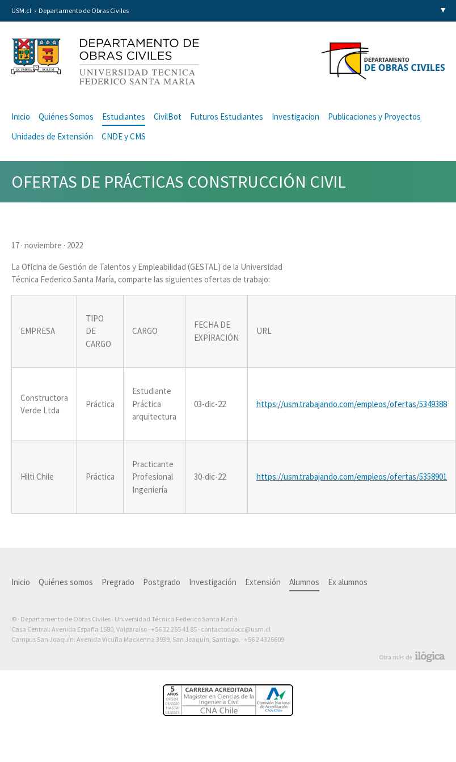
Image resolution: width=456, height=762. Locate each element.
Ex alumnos (348, 582)
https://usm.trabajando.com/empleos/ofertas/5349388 (351, 404)
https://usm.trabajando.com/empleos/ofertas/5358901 (351, 476)
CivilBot (167, 116)
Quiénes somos (66, 582)
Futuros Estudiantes (226, 116)
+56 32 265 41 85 (174, 629)
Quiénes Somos (66, 116)
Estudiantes (123, 116)
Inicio (20, 116)
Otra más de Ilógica (412, 657)
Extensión (263, 582)
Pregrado (118, 582)
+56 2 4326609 (264, 639)
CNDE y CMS (124, 136)
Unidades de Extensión (52, 136)
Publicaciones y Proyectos (374, 116)
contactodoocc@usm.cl (236, 629)
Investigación (213, 582)
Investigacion (295, 116)
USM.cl (21, 10)
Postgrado (161, 582)
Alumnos (304, 582)
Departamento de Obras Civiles (84, 10)
